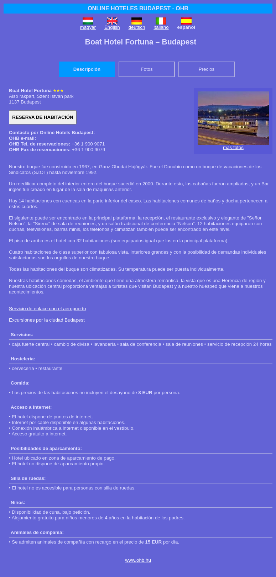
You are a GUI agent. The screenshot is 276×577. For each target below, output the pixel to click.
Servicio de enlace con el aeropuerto (47, 308)
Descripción (86, 69)
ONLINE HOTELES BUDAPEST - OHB (138, 8)
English (112, 27)
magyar (88, 27)
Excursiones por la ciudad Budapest (47, 320)
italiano (160, 27)
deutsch (137, 27)
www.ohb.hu (138, 560)
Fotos (146, 69)
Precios (206, 69)
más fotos (233, 147)
